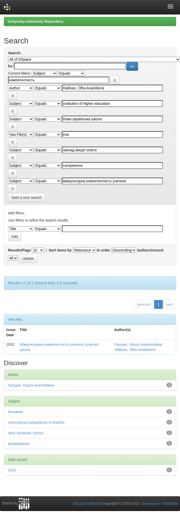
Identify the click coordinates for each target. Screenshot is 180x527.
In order (103, 250)
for (10, 66)
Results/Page (19, 250)
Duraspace (150, 503)
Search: (14, 53)
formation (15, 412)
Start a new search (26, 197)
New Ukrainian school (25, 433)
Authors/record (150, 250)
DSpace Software (87, 503)
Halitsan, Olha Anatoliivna (135, 350)
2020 (12, 470)
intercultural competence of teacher (36, 422)
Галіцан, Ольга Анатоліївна (137, 344)
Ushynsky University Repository (35, 21)
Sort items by (60, 250)
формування (18, 444)
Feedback (170, 503)
